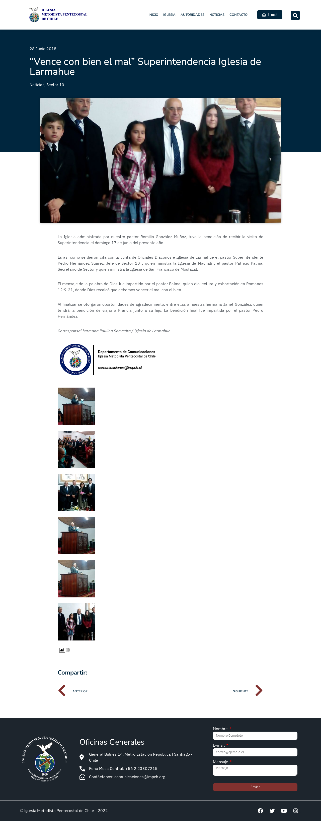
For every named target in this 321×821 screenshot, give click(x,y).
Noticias (216, 15)
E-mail (219, 745)
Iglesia (169, 15)
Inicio (153, 15)
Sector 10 (55, 84)
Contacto (238, 15)
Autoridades (192, 15)
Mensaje (221, 762)
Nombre (221, 729)
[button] (295, 15)
